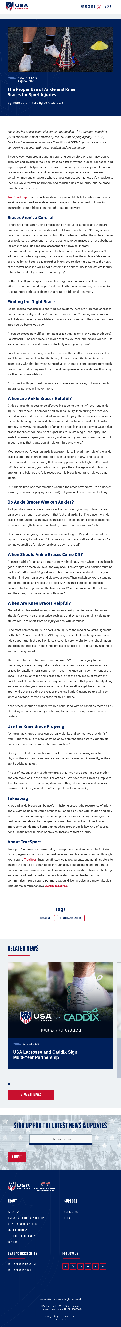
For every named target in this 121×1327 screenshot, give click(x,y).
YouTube (88, 1266)
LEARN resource (55, 885)
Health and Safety (70, 918)
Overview (13, 1212)
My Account (91, 7)
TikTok (103, 1266)
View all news (31, 1095)
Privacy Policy (51, 1316)
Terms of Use (68, 1316)
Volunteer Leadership (21, 1236)
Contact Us (71, 1212)
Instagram (81, 1266)
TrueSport (31, 859)
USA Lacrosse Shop (19, 1270)
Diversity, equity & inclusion (26, 1218)
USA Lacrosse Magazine (22, 1264)
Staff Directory (18, 1230)
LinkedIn (95, 1266)
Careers (13, 1242)
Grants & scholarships (22, 1224)
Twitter (73, 1266)
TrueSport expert (19, 197)
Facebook (65, 1266)
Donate (68, 1218)
